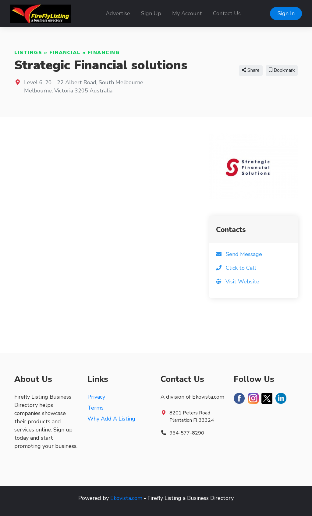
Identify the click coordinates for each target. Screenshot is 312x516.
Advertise (118, 13)
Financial (65, 52)
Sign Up (151, 13)
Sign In (286, 13)
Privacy (96, 396)
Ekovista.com (126, 498)
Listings (28, 52)
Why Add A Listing (111, 418)
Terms (95, 407)
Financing (104, 52)
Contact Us (227, 13)
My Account (187, 13)
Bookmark (282, 70)
